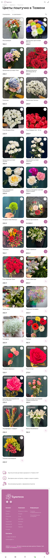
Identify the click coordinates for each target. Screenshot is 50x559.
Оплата (20, 524)
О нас (19, 516)
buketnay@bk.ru (10, 539)
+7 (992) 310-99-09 (11, 536)
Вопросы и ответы (23, 511)
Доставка (20, 519)
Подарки (8, 511)
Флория (19, 547)
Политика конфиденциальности (35, 512)
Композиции (9, 526)
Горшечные (9, 521)
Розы (7, 519)
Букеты (7, 513)
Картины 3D (9, 524)
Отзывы (20, 513)
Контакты (20, 521)
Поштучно (8, 516)
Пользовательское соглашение (35, 515)
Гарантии (20, 526)
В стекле (8, 529)
